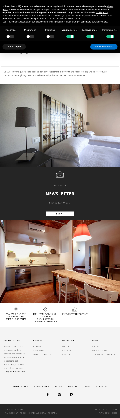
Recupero (67, 350)
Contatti (101, 386)
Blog (87, 386)
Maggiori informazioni (14, 371)
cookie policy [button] (102, 12)
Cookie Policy (41, 386)
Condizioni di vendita (103, 354)
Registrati (73, 386)
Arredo (96, 347)
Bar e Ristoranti (100, 350)
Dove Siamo (39, 350)
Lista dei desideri (42, 354)
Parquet (66, 354)
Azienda (37, 347)
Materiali (67, 347)
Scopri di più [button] (14, 46)
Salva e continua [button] (103, 46)
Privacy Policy (20, 386)
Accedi (58, 386)
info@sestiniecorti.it (75, 314)
